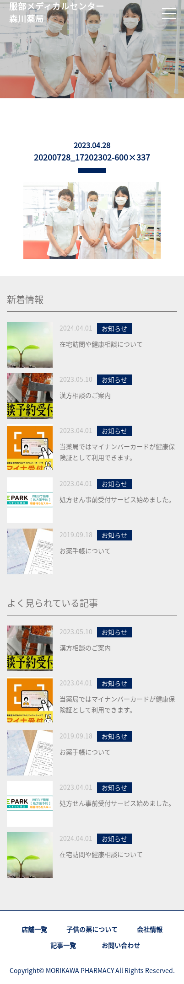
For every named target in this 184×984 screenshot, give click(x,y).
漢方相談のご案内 (85, 395)
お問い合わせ (121, 945)
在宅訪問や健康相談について (101, 343)
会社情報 (149, 929)
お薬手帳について (85, 550)
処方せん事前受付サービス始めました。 (117, 499)
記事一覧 (63, 945)
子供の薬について (92, 929)
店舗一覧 (34, 929)
